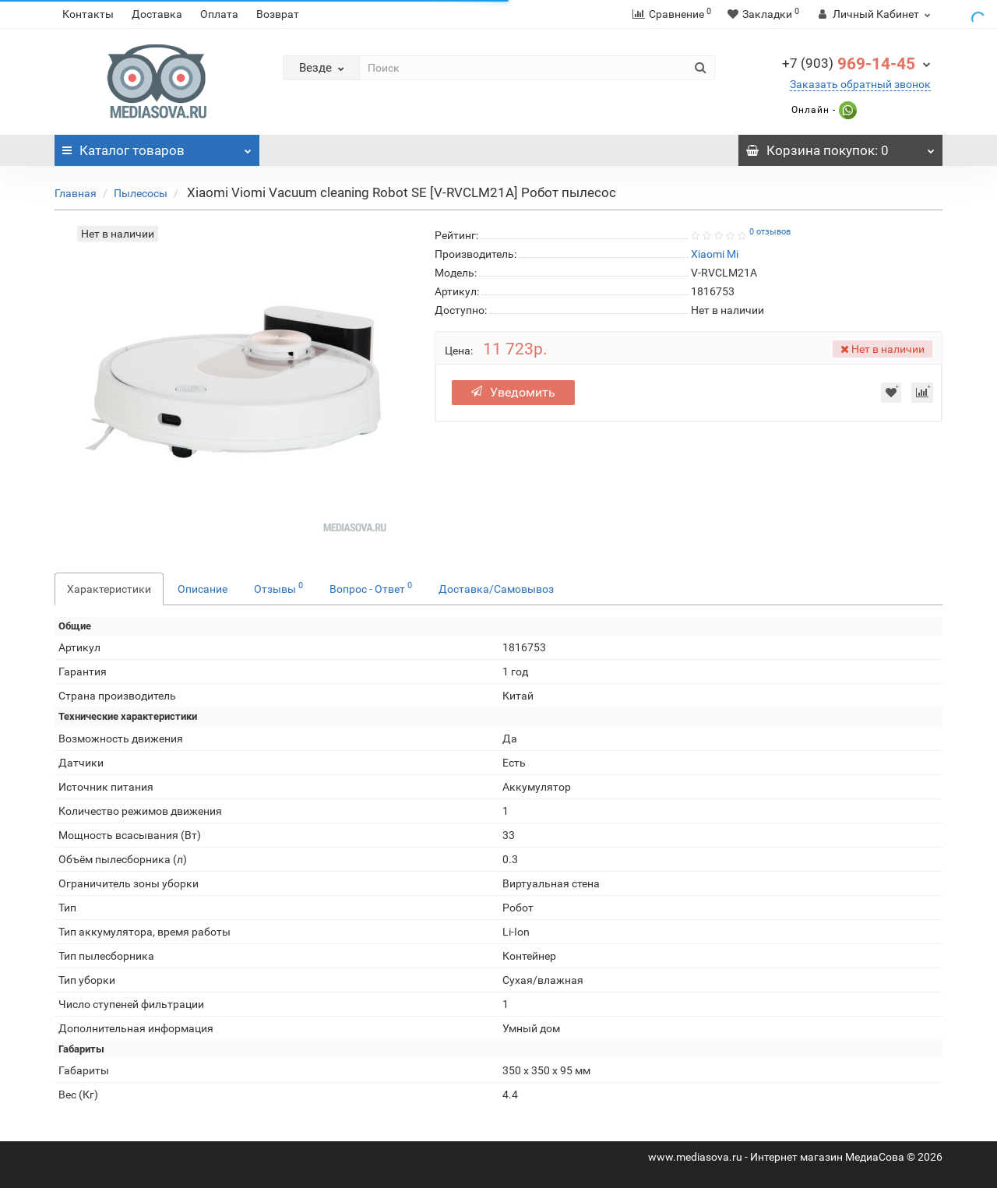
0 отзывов (770, 232)
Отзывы (278, 587)
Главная (76, 193)
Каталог (157, 146)
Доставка (157, 14)
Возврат (277, 14)
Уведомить (513, 392)
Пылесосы (140, 193)
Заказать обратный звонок (860, 84)
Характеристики (109, 589)
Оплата (219, 14)
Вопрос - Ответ (370, 587)
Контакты (88, 14)
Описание (202, 589)
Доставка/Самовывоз (496, 589)
